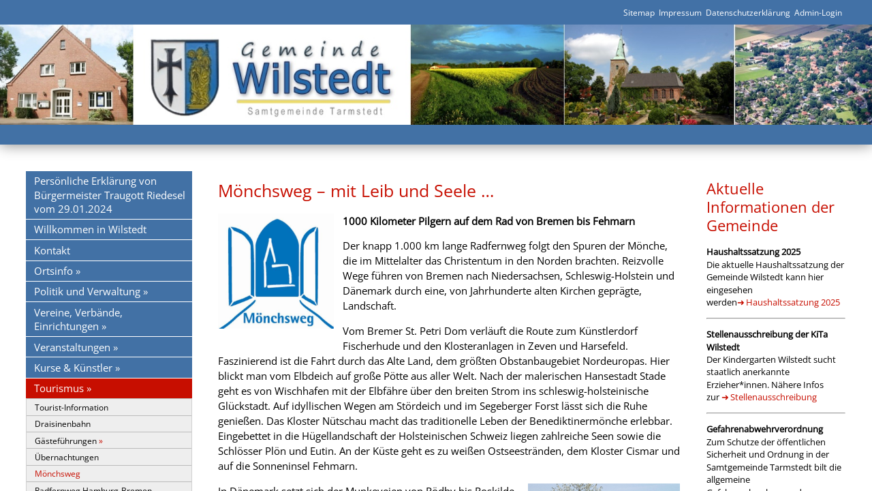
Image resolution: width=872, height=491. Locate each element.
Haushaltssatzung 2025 (793, 302)
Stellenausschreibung (773, 397)
